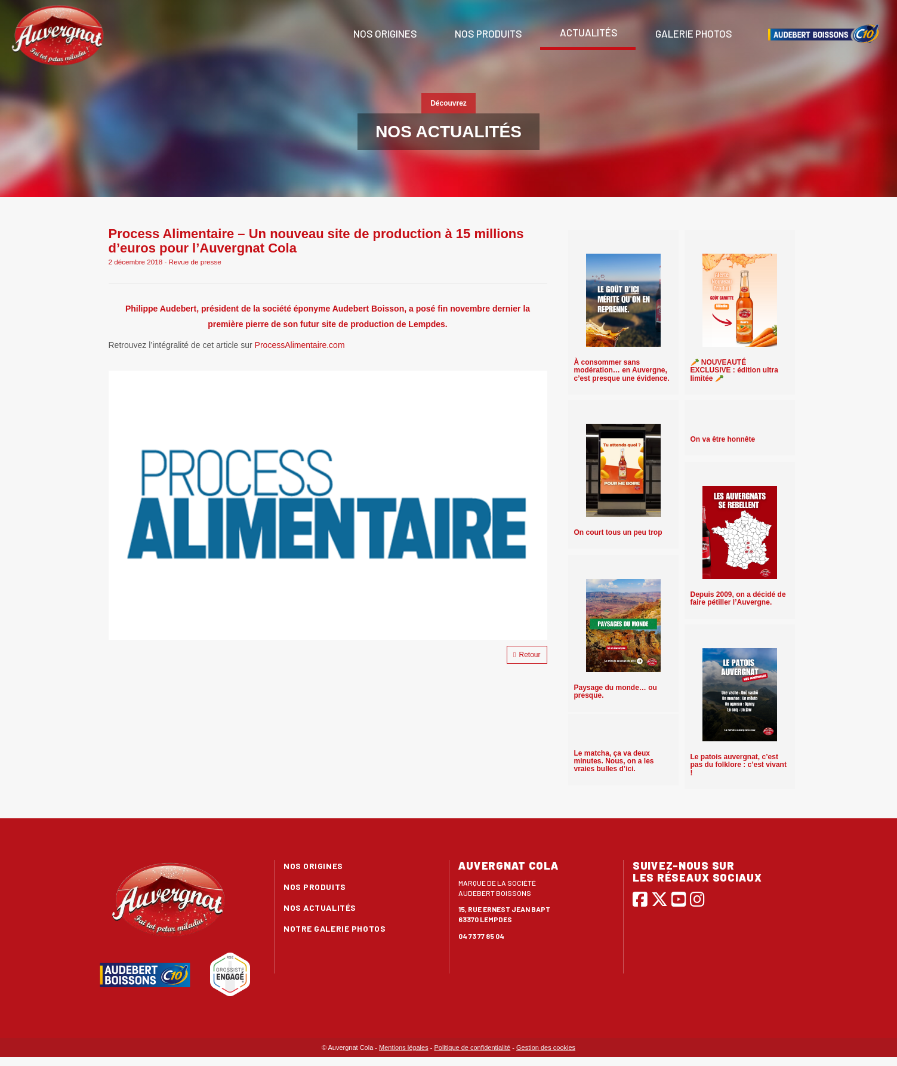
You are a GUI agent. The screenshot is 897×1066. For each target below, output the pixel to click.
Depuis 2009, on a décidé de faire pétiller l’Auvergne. (738, 598)
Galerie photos (693, 33)
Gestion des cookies (545, 1047)
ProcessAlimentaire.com (301, 345)
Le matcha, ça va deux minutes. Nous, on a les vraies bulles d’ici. (614, 761)
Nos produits (487, 33)
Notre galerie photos (334, 928)
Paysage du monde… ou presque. (615, 691)
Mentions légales (404, 1047)
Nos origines (384, 33)
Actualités (588, 32)
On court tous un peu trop (618, 532)
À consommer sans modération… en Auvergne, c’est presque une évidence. (622, 370)
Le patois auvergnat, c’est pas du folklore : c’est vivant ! (739, 765)
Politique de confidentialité (472, 1047)
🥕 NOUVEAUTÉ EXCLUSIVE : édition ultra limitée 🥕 (734, 370)
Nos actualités (319, 907)
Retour (526, 655)
